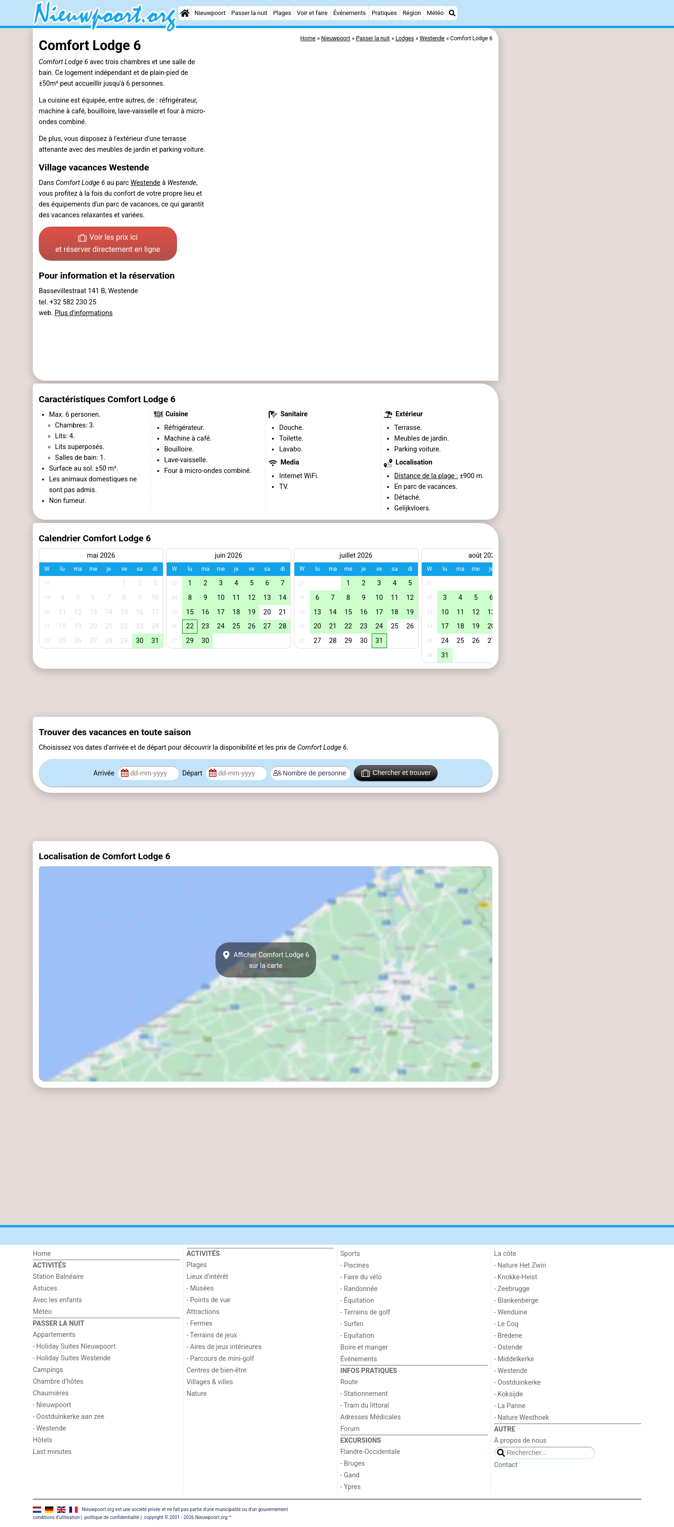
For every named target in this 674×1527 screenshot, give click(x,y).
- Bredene (508, 1336)
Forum (349, 1429)
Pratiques (384, 12)
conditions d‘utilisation (56, 1517)
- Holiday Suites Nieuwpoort (74, 1346)
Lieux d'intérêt (207, 1277)
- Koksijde (508, 1394)
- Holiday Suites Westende (71, 1358)
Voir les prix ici (107, 244)
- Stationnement (364, 1394)
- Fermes (200, 1324)
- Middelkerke (514, 1359)
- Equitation (357, 1336)
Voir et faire (312, 12)
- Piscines (354, 1265)
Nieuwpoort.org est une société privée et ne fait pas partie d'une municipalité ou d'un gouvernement (185, 1509)
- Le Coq (506, 1324)
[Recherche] (452, 13)
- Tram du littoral (364, 1405)
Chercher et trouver (396, 773)
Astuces (45, 1288)
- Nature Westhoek (521, 1418)
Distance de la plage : (426, 476)
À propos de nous (520, 1441)
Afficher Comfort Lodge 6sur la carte (265, 960)
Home (42, 1254)
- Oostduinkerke (517, 1383)
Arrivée (105, 773)
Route (349, 1382)
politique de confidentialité (111, 1517)
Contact (506, 1465)
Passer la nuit (249, 12)
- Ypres (350, 1487)
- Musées (200, 1288)
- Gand (349, 1475)
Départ (193, 773)
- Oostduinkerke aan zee (68, 1417)
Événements (349, 12)
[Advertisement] (571, 243)
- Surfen (351, 1324)
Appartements (54, 1335)
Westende (146, 183)
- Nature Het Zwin (520, 1265)
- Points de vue (209, 1300)
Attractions (203, 1312)
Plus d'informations (84, 313)
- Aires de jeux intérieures (224, 1347)
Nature (197, 1394)
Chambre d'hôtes (58, 1382)
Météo (435, 12)
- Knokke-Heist (515, 1277)
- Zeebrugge (512, 1289)
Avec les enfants (57, 1300)
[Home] (184, 13)
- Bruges (352, 1464)
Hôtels (42, 1440)
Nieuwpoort (210, 12)
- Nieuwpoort (52, 1405)
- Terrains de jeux (212, 1335)
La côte (505, 1254)
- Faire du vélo (360, 1277)
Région (412, 12)
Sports (350, 1254)
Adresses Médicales (370, 1417)
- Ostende (508, 1347)
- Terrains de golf (365, 1312)
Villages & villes (210, 1382)
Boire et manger (364, 1347)
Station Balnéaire (58, 1277)
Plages (282, 12)
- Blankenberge (516, 1301)
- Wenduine (510, 1312)
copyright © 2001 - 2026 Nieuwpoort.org (185, 1517)
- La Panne (510, 1406)
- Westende (49, 1428)
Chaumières (51, 1393)
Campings (48, 1370)
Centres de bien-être (217, 1370)
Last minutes (52, 1452)
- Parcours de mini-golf (220, 1359)
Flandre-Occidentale (370, 1452)
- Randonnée (359, 1289)
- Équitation (357, 1301)
